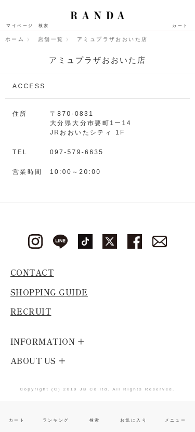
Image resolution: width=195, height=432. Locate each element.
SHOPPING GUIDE (49, 292)
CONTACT (32, 272)
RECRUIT (30, 311)
